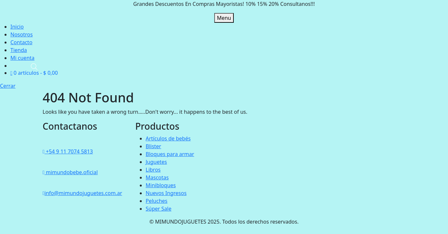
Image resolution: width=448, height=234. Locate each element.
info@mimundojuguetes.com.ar (82, 193)
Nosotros (21, 34)
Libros (153, 169)
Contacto (21, 42)
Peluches (156, 200)
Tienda (18, 50)
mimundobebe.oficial (70, 172)
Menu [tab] (224, 17)
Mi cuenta (22, 57)
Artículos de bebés (168, 138)
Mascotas (157, 177)
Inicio (17, 26)
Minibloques (161, 185)
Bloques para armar (170, 154)
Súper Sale (158, 208)
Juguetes (156, 161)
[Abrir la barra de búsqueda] (34, 66)
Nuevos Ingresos (166, 193)
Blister (153, 146)
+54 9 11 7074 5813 (68, 151)
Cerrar (8, 85)
